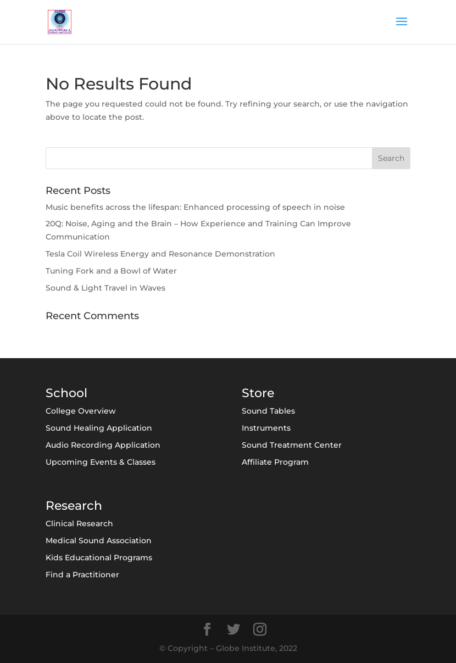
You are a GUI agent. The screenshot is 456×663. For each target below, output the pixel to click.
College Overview (81, 411)
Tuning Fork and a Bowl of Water (111, 271)
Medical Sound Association (99, 540)
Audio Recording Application (103, 445)
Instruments (266, 428)
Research (74, 505)
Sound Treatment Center (292, 445)
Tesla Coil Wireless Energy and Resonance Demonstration (160, 254)
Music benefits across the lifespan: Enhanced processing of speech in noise (195, 207)
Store (258, 393)
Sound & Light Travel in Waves (105, 288)
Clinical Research (79, 523)
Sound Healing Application (99, 428)
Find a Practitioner (82, 575)
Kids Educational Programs (99, 557)
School (66, 393)
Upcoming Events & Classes (100, 462)
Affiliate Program (275, 462)
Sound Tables (268, 411)
